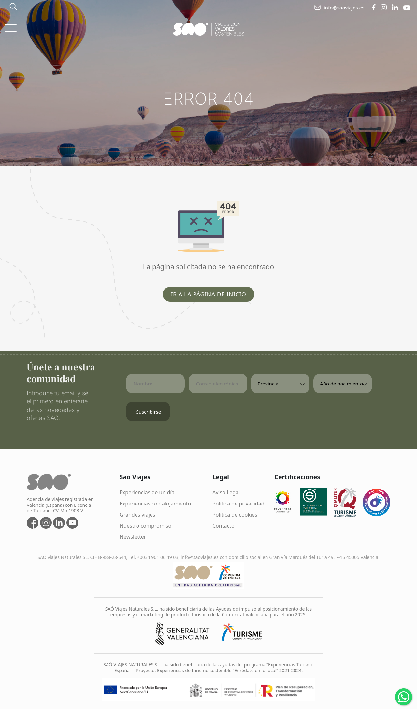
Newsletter (133, 536)
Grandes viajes (137, 514)
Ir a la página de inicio (208, 294)
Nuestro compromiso (145, 525)
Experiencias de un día (147, 492)
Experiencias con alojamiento (155, 503)
